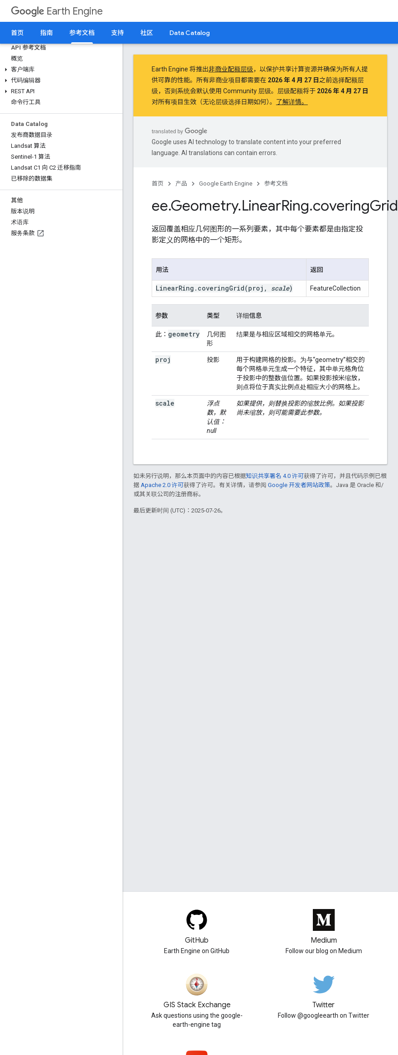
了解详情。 (292, 102)
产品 (181, 183)
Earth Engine (57, 11)
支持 (117, 33)
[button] (59, 69)
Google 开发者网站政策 (299, 485)
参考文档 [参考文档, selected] (82, 33)
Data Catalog (189, 33)
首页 (17, 33)
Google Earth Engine (225, 183)
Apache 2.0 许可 (162, 485)
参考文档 (276, 183)
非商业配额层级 (231, 69)
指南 (46, 33)
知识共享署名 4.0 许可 (275, 475)
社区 (146, 33)
